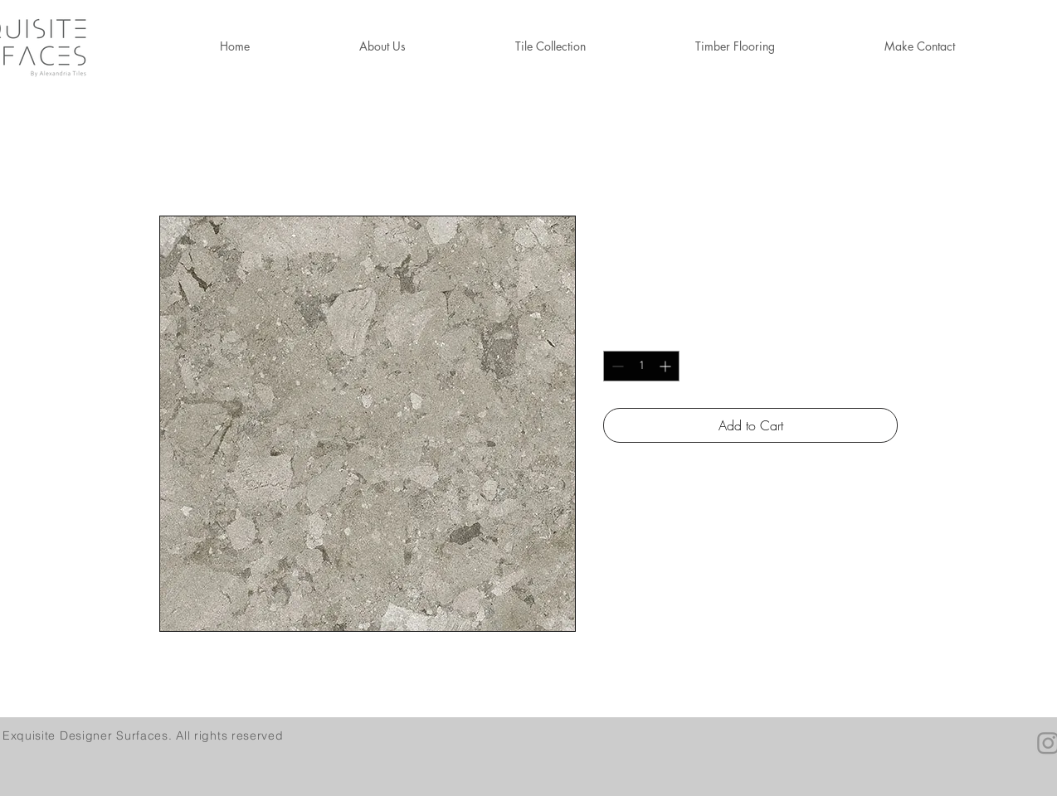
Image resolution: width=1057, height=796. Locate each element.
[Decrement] (616, 366)
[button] (735, 46)
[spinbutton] (641, 366)
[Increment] (666, 366)
